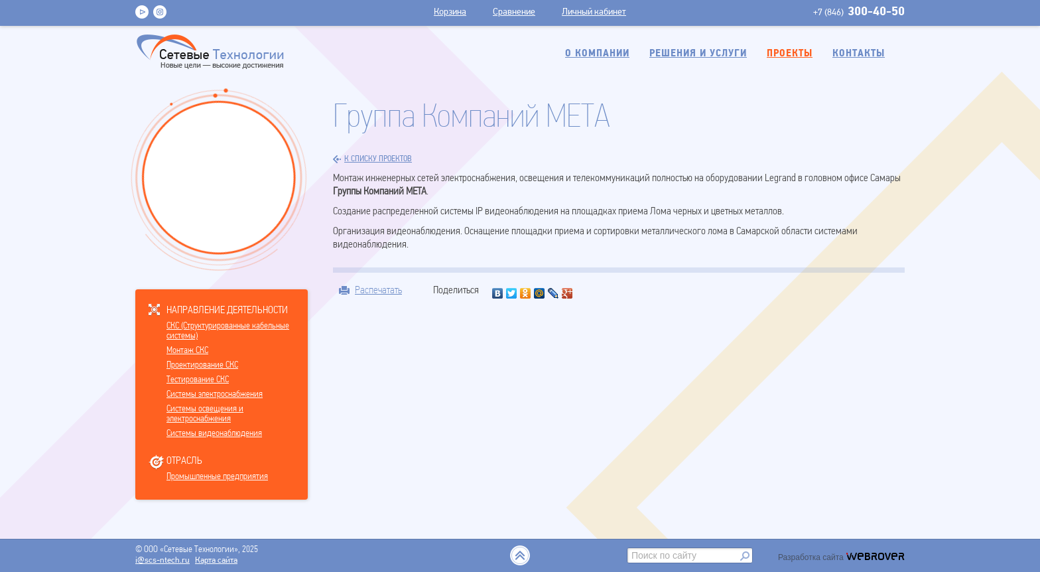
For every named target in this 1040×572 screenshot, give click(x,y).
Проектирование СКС (202, 365)
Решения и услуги (698, 53)
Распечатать (378, 290)
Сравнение (514, 12)
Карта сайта (216, 560)
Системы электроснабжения (214, 394)
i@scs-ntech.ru (162, 560)
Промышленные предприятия (217, 477)
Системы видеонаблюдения (214, 434)
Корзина (450, 12)
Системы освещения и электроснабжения (204, 414)
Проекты (789, 53)
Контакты (858, 53)
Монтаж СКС (187, 351)
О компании (597, 53)
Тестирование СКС (197, 380)
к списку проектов (372, 159)
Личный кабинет (594, 12)
